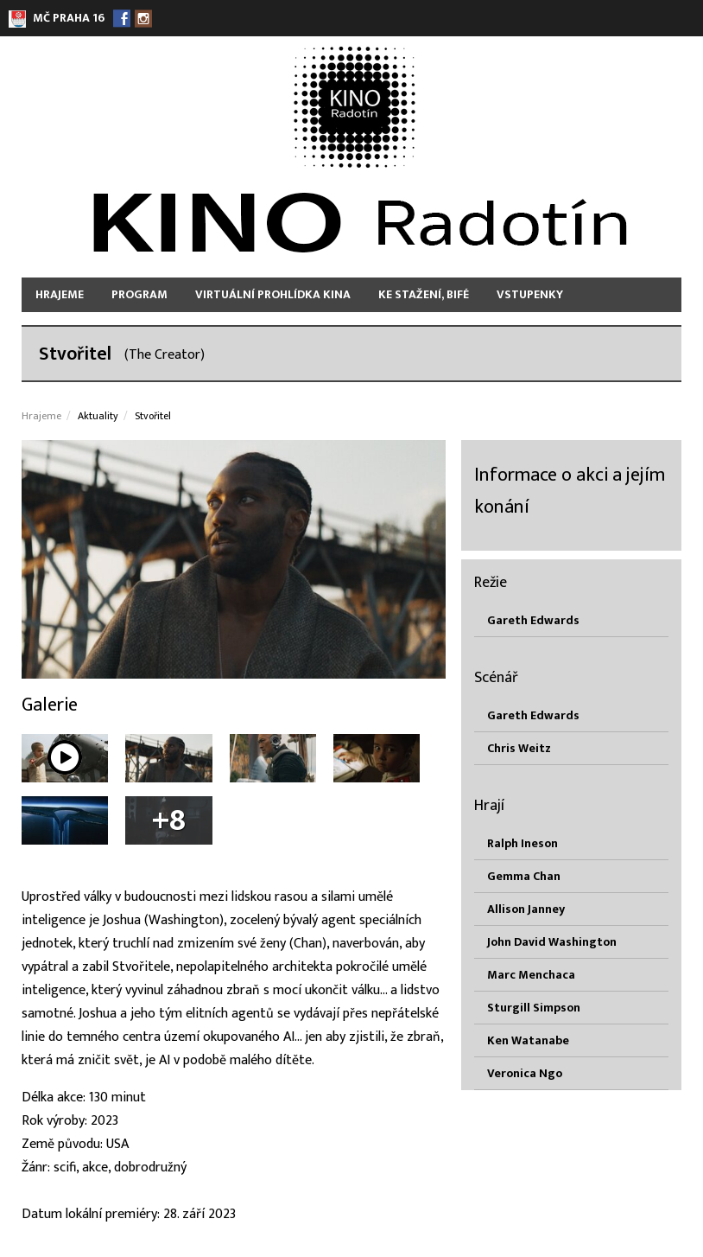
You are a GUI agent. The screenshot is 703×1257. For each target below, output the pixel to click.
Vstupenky (530, 294)
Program (139, 294)
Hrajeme (59, 294)
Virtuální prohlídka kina (273, 294)
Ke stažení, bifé (423, 294)
